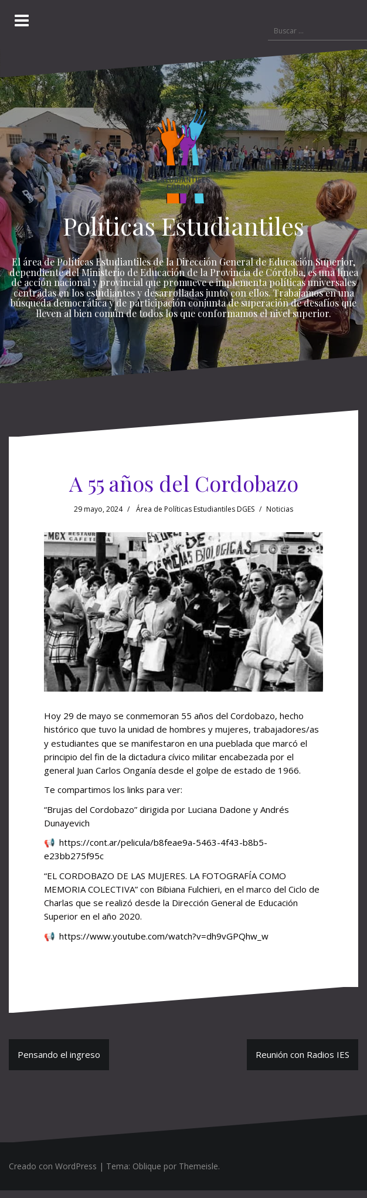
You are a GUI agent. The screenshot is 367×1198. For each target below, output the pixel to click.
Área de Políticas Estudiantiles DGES (195, 509)
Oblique (146, 1166)
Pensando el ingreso (59, 1054)
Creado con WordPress (53, 1166)
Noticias (279, 509)
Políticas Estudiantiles (183, 225)
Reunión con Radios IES (302, 1054)
